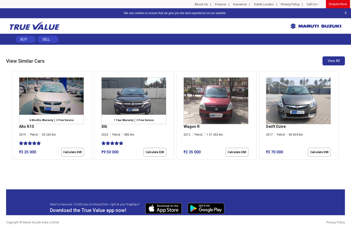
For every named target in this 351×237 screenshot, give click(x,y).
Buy (23, 39)
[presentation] (14, 116)
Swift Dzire (276, 126)
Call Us (311, 4)
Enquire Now (338, 4)
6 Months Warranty (41, 120)
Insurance (240, 4)
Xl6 (104, 126)
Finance (220, 4)
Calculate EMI (72, 152)
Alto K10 (26, 126)
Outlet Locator (264, 4)
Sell (46, 39)
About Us (201, 4)
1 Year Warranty (123, 120)
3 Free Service (65, 120)
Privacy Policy (290, 4)
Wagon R (192, 126)
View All (334, 61)
